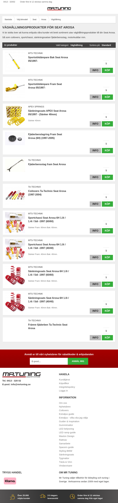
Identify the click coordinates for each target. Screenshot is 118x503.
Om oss (63, 403)
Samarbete (64, 443)
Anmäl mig (78, 361)
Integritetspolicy (67, 387)
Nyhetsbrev (65, 406)
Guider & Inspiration (69, 421)
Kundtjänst (64, 379)
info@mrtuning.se (21, 384)
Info (95, 70)
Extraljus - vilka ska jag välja (73, 417)
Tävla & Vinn (65, 462)
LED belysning (66, 428)
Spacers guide (66, 447)
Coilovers (64, 410)
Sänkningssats (66, 454)
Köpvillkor (64, 383)
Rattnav (63, 439)
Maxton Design (66, 436)
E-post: (6, 384)
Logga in (63, 390)
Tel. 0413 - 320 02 (11, 380)
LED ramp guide (67, 432)
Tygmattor (64, 458)
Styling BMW (65, 451)
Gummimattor (66, 425)
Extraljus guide (66, 414)
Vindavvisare (65, 465)
